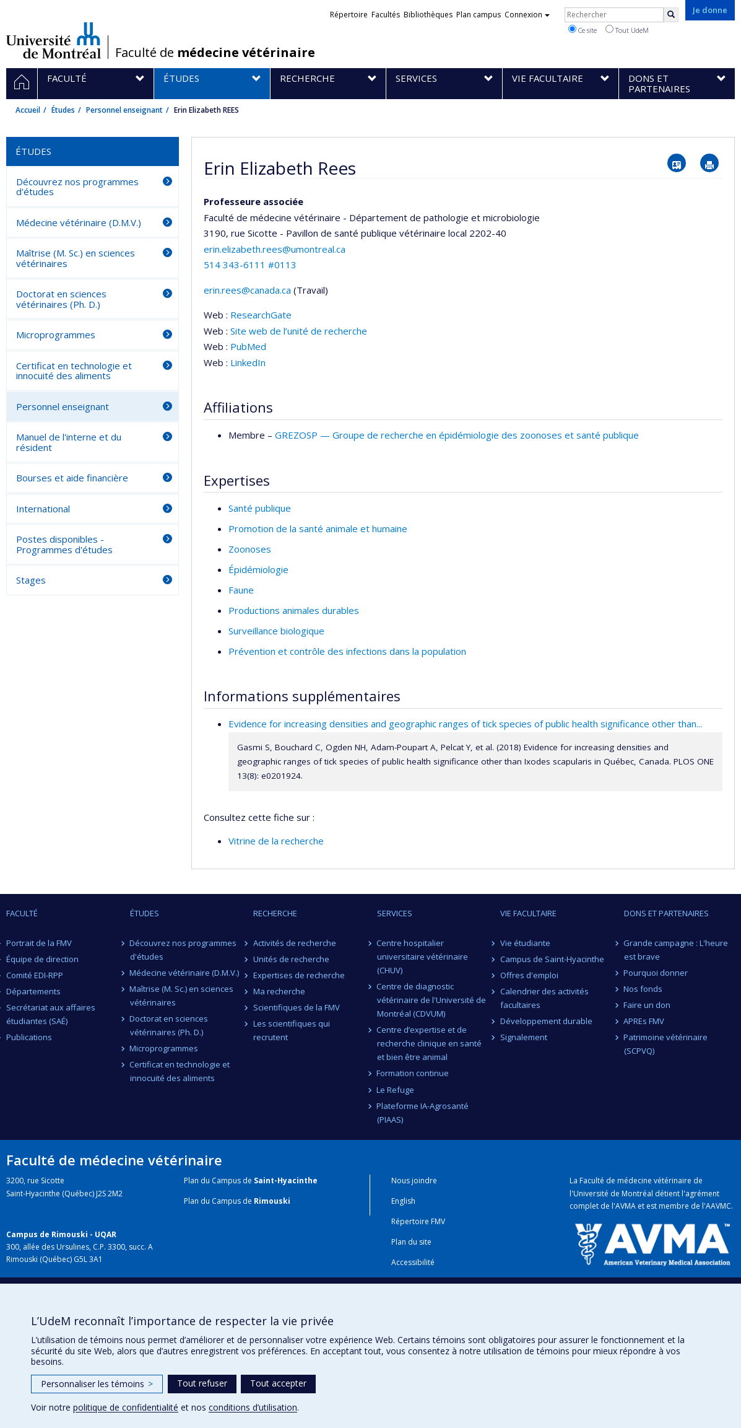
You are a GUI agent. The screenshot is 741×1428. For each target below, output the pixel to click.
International (43, 508)
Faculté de (215, 52)
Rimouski (272, 1201)
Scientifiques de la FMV (296, 1007)
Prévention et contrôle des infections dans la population (347, 651)
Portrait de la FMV (39, 942)
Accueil (27, 110)
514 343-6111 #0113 (250, 264)
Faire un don (647, 1004)
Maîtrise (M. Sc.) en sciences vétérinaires (75, 258)
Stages (31, 580)
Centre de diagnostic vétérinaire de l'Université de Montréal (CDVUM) (431, 1000)
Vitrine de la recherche (276, 840)
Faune (241, 590)
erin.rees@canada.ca (247, 290)
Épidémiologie (258, 569)
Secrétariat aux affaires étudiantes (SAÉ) (50, 1014)
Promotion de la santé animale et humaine (317, 528)
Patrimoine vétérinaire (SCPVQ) (666, 1044)
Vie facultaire (528, 913)
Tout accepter (278, 1383)
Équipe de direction (42, 959)
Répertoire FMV (418, 1221)
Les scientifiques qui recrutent (291, 1030)
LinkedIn (248, 362)
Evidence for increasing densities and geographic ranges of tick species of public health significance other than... (465, 723)
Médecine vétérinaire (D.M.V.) (78, 222)
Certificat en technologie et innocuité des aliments (74, 370)
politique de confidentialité (125, 1407)
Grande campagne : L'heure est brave (676, 949)
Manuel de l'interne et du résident (68, 442)
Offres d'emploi (529, 975)
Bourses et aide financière (72, 477)
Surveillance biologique (276, 630)
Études (63, 110)
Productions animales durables (293, 610)
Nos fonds (643, 988)
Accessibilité (413, 1262)
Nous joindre (414, 1180)
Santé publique (259, 508)
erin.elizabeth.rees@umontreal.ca (274, 249)
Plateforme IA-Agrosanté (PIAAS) (423, 1112)
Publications (29, 1037)
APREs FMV (644, 1021)
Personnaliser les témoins (97, 1384)
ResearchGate (261, 315)
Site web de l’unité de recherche (298, 331)
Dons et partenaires (666, 913)
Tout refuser (202, 1383)
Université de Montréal (53, 40)
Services (394, 913)
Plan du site (411, 1242)
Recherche (275, 913)
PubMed (248, 346)
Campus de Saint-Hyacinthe (552, 959)
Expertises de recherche (299, 975)
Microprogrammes (55, 334)
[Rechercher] (671, 14)
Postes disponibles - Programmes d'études (64, 544)
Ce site (582, 30)
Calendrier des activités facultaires (544, 998)
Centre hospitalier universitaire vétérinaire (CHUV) (422, 956)
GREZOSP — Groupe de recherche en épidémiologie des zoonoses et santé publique (457, 435)
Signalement (523, 1037)
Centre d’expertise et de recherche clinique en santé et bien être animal (429, 1043)
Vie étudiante (525, 942)
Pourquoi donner (656, 972)
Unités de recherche (291, 959)
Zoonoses (249, 549)
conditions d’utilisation (253, 1407)
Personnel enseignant (124, 110)
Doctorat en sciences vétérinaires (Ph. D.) (61, 298)
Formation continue (413, 1073)
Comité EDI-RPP (34, 975)
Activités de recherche (294, 942)
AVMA (625, 1206)
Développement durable (546, 1021)
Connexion (527, 14)
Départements (33, 991)
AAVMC (718, 1206)
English (403, 1201)
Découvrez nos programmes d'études (77, 186)
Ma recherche (279, 991)
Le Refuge (396, 1089)
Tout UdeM (627, 30)
